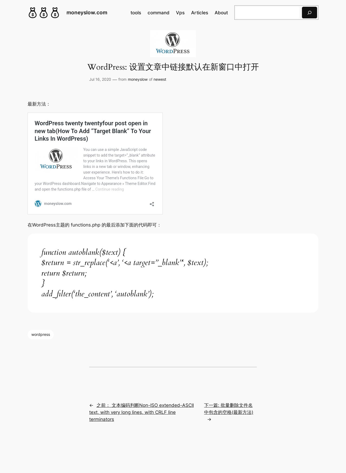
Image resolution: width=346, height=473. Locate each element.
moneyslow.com (86, 12)
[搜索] (309, 12)
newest (160, 79)
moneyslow (138, 79)
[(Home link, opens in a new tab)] (44, 12)
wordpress (40, 334)
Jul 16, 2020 (100, 79)
